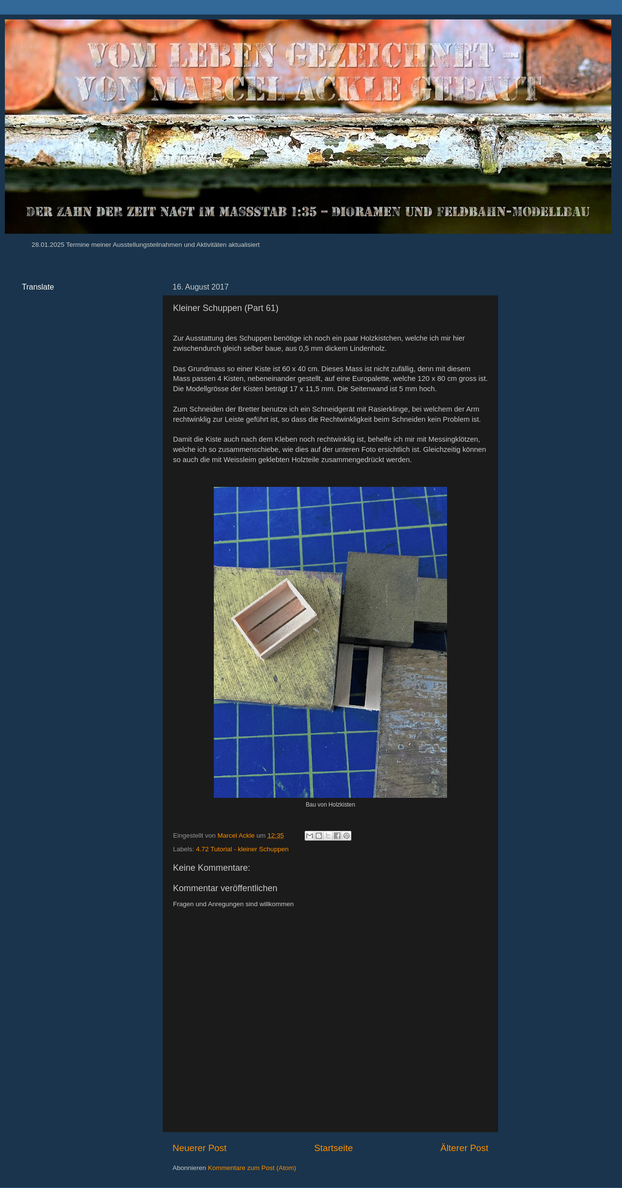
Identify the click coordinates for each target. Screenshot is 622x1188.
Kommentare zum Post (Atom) (252, 1167)
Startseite (333, 1148)
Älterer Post (464, 1148)
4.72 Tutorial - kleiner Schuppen (242, 849)
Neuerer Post (199, 1148)
